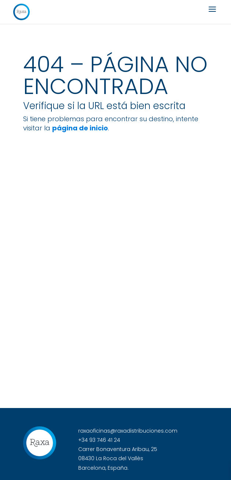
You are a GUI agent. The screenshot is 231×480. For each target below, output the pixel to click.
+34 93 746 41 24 (99, 440)
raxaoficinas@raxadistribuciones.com (127, 430)
